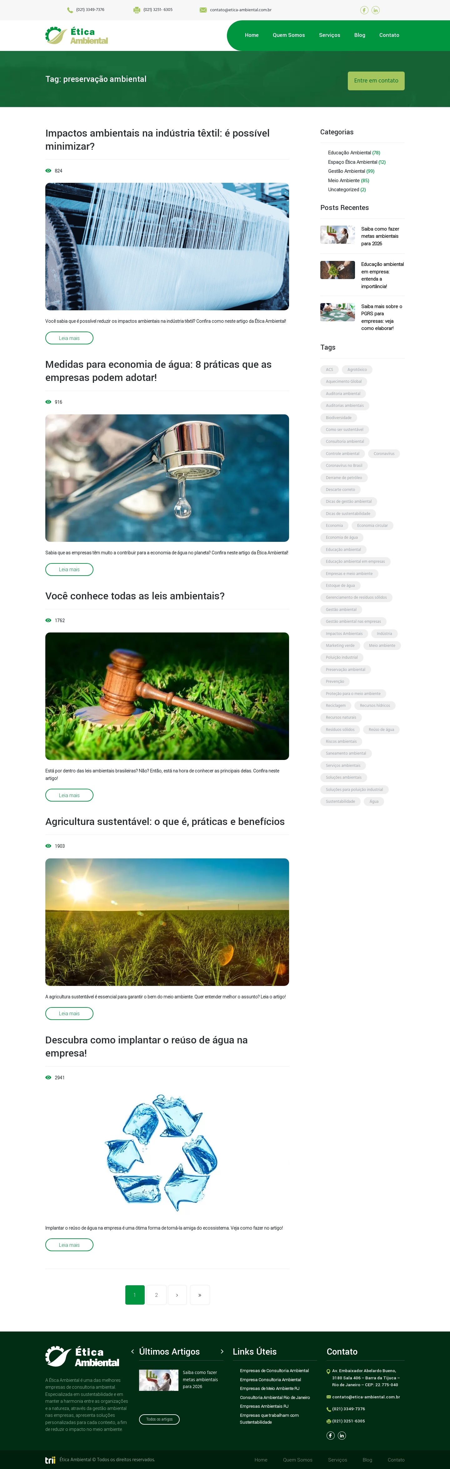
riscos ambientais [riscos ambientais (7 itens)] (341, 764)
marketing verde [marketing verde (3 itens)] (340, 662)
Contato (396, 1460)
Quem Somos (298, 1460)
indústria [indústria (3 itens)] (384, 650)
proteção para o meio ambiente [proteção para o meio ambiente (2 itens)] (353, 713)
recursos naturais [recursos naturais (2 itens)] (341, 738)
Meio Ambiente (344, 182)
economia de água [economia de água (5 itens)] (342, 549)
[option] (181, 1383)
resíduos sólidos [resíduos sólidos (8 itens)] (340, 751)
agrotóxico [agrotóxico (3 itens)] (357, 371)
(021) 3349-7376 (63, 10)
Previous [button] (132, 1351)
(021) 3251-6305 (348, 1421)
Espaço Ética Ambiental (352, 163)
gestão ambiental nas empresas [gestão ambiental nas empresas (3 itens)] (353, 637)
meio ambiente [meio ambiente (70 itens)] (382, 662)
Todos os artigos (159, 1421)
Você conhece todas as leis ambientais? (135, 596)
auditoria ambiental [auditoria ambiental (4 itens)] (343, 397)
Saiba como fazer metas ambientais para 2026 (380, 237)
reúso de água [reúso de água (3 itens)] (381, 751)
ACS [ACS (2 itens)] (329, 371)
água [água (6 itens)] (373, 827)
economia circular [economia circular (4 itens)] (372, 536)
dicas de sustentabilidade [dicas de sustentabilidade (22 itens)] (348, 523)
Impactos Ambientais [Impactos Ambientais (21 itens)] (344, 650)
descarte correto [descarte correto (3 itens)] (340, 498)
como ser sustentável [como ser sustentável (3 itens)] (344, 435)
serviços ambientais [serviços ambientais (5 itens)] (343, 789)
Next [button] (222, 1351)
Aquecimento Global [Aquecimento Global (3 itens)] (344, 384)
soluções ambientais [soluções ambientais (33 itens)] (344, 802)
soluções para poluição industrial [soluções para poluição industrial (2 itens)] (354, 814)
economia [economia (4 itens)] (334, 536)
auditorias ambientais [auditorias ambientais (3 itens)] (345, 409)
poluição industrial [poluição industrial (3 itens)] (342, 675)
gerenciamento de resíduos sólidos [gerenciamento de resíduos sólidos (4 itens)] (356, 612)
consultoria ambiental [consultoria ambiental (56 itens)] (345, 447)
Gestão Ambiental (346, 172)
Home (262, 1460)
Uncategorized (343, 191)
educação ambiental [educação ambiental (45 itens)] (343, 561)
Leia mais (69, 338)
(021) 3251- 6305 (140, 10)
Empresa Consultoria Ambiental (270, 1379)
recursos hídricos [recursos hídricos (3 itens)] (375, 726)
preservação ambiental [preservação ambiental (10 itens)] (345, 688)
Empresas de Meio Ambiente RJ (269, 1388)
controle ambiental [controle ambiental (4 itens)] (342, 460)
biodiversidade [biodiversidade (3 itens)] (339, 422)
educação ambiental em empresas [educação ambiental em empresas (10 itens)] (355, 574)
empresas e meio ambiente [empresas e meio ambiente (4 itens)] (349, 586)
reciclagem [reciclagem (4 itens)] (336, 726)
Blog (368, 1460)
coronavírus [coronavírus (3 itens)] (384, 460)
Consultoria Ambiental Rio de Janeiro (275, 1397)
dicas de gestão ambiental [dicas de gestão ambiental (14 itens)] (349, 510)
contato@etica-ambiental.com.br (232, 10)
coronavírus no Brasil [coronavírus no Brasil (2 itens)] (344, 473)
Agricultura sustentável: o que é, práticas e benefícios (165, 821)
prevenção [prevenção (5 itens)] (335, 700)
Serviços (338, 1460)
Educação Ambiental (349, 153)
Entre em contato (376, 81)
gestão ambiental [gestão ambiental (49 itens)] (341, 625)
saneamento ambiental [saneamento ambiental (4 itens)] (346, 776)
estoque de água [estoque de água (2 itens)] (340, 599)
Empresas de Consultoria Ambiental (274, 1370)
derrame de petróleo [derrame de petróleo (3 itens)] (344, 485)
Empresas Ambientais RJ (264, 1406)
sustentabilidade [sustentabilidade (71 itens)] (340, 827)
